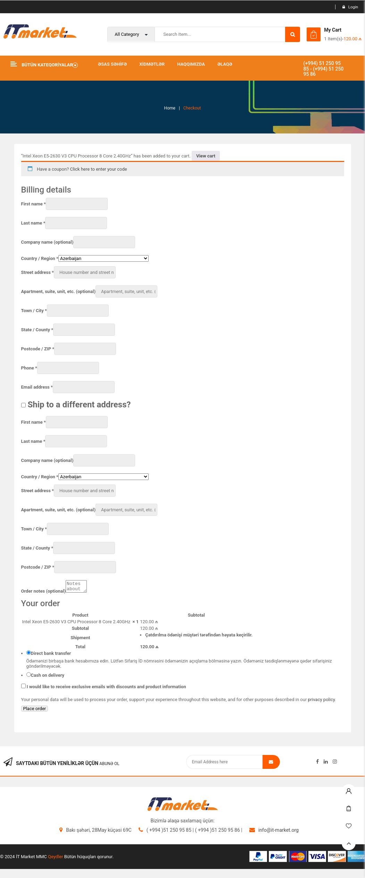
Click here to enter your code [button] (98, 169)
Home (169, 108)
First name (33, 203)
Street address (37, 272)
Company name (47, 242)
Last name (33, 223)
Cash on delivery (48, 677)
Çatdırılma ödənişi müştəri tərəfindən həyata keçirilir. (198, 637)
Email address (37, 387)
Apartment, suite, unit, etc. (58, 291)
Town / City (34, 310)
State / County (37, 329)
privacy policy (321, 701)
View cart (205, 155)
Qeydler (55, 858)
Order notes (43, 593)
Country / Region (40, 258)
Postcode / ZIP (38, 348)
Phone (29, 368)
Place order (34, 710)
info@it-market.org (278, 832)
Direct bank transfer (51, 655)
